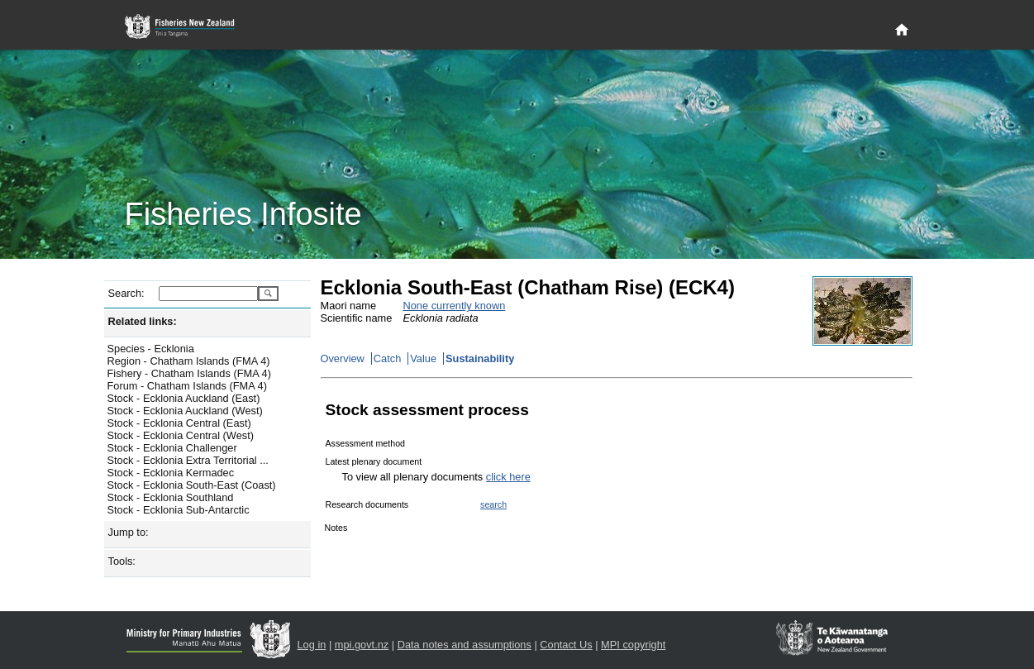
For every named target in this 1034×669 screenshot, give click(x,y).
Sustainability (480, 358)
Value (423, 358)
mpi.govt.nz (361, 644)
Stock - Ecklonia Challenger (172, 448)
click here (508, 477)
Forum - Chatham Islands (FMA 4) (187, 386)
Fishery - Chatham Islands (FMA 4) (189, 373)
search (493, 504)
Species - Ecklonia (150, 348)
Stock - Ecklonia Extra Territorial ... (188, 460)
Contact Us (566, 644)
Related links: (142, 321)
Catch (387, 358)
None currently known (454, 305)
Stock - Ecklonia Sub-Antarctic (178, 510)
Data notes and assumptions (464, 644)
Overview (343, 358)
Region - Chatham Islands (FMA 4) (188, 361)
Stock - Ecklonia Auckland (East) (183, 398)
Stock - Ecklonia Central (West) (181, 435)
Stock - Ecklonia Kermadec (171, 472)
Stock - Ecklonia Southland (170, 497)
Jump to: (128, 532)
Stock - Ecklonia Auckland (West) (185, 410)
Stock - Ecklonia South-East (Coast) (191, 485)
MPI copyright (633, 644)
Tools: (122, 561)
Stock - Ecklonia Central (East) (179, 423)
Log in (312, 644)
